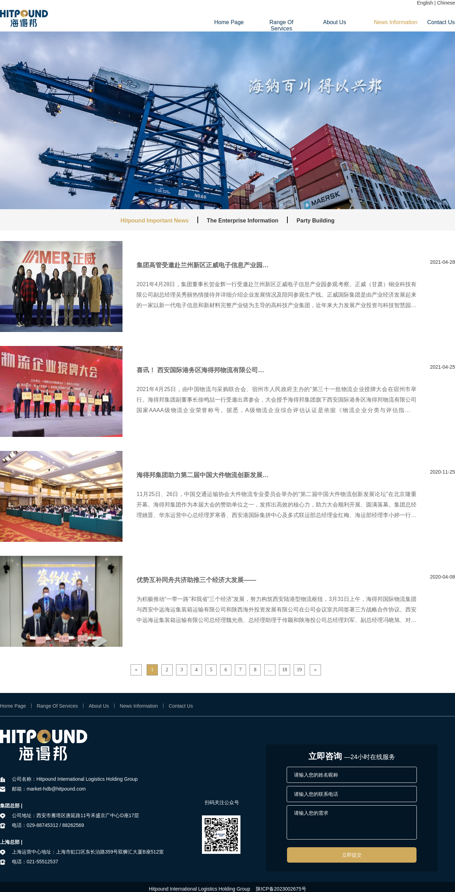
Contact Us (441, 22)
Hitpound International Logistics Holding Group (199, 889)
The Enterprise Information (242, 221)
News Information (388, 22)
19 (299, 669)
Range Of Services (281, 25)
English (425, 3)
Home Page (228, 22)
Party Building (315, 221)
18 (284, 669)
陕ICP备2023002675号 (281, 889)
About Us (334, 22)
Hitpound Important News (154, 221)
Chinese (446, 3)
